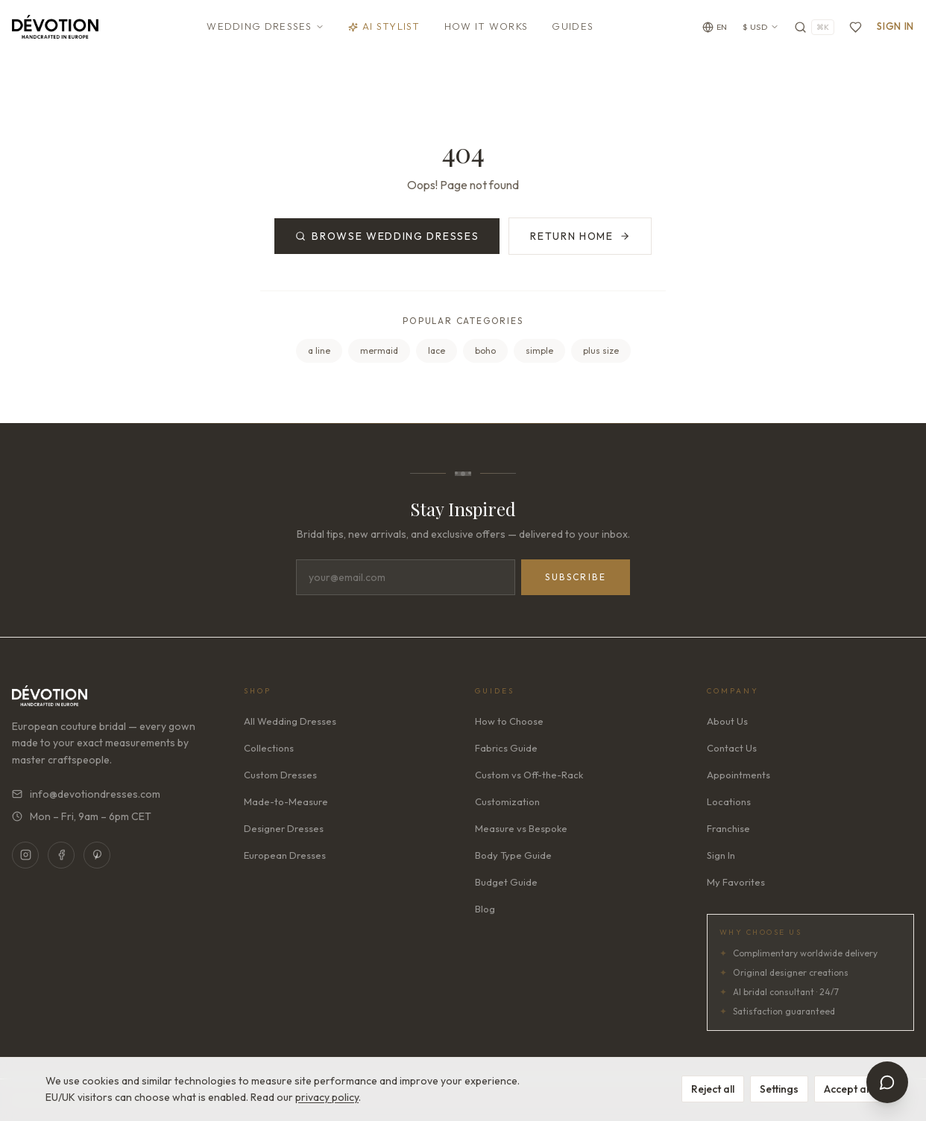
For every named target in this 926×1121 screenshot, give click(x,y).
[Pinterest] (97, 855)
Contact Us (732, 748)
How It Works (486, 26)
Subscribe (575, 576)
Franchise (728, 828)
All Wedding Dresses (290, 721)
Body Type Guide (513, 855)
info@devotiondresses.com (86, 794)
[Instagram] (25, 855)
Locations (729, 801)
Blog (485, 909)
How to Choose (509, 721)
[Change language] (715, 27)
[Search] (814, 27)
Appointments (738, 775)
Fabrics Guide (506, 748)
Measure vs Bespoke (521, 828)
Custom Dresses (280, 775)
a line (319, 350)
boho (485, 350)
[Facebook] (61, 855)
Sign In (895, 26)
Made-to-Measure (286, 801)
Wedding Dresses (265, 26)
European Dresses (285, 855)
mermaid (379, 350)
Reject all (712, 1089)
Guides (572, 26)
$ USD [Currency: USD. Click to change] (761, 27)
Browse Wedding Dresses (387, 236)
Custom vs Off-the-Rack (529, 775)
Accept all (847, 1089)
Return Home (579, 236)
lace (436, 350)
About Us (727, 721)
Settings (779, 1089)
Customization (507, 801)
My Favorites (736, 882)
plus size (601, 350)
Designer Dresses (284, 828)
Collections (269, 748)
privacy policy (327, 1097)
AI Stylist (384, 26)
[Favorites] (855, 27)
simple (539, 350)
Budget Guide (506, 882)
